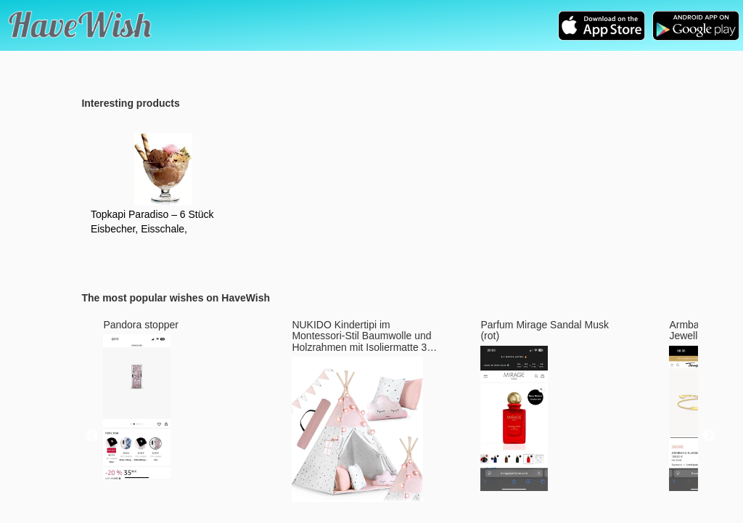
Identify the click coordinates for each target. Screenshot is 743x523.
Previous (92, 436)
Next (709, 436)
